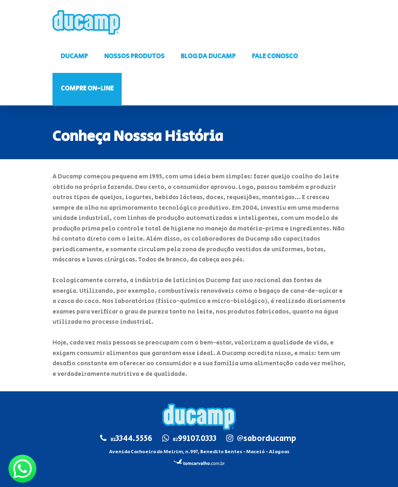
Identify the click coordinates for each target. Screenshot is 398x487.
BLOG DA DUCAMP (208, 56)
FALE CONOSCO (275, 56)
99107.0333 (194, 439)
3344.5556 (131, 439)
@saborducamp (266, 439)
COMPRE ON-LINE (87, 88)
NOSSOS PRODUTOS (134, 56)
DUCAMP (74, 56)
